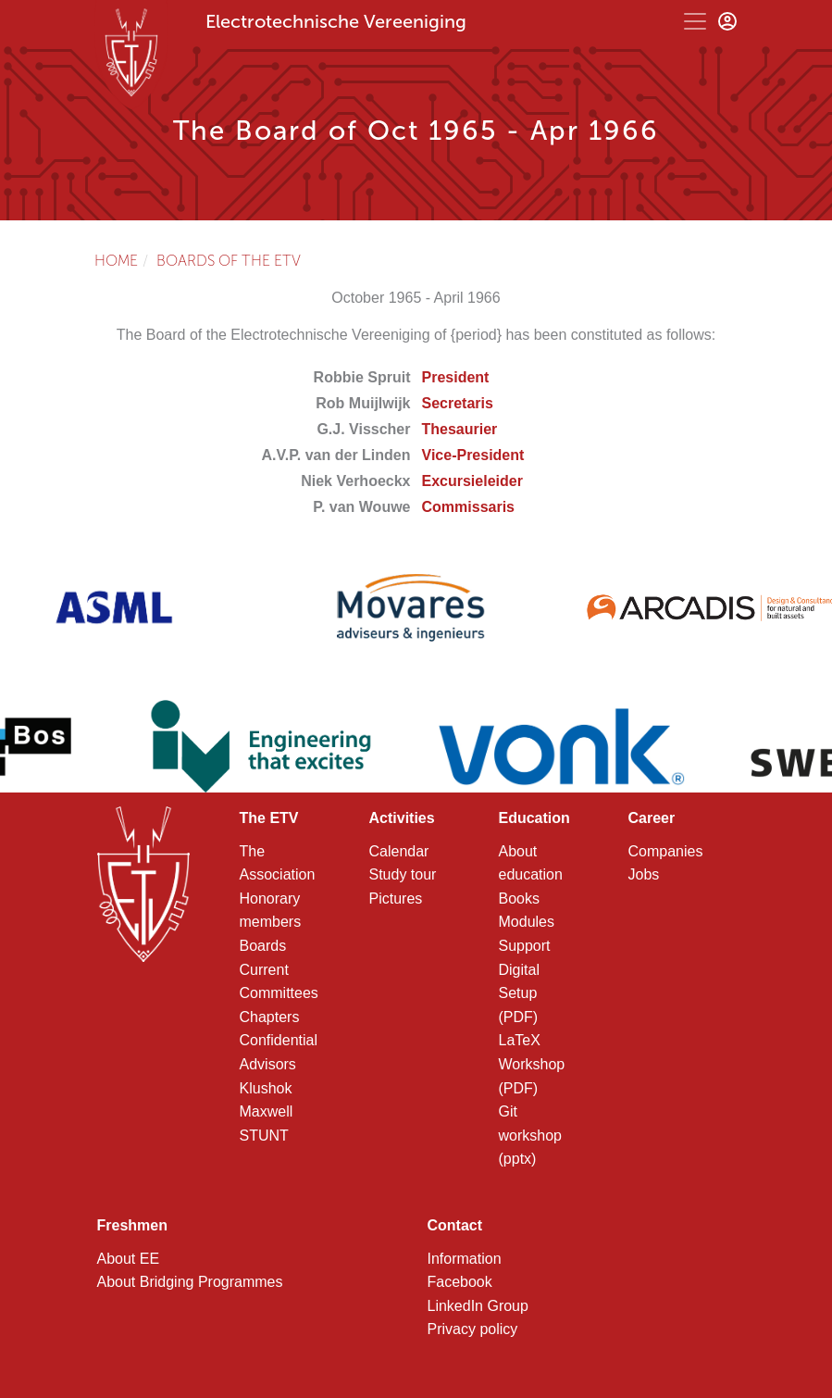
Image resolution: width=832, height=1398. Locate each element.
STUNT (264, 1135)
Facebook (460, 1282)
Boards (263, 946)
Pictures (396, 898)
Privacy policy (473, 1329)
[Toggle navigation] (695, 21)
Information (465, 1259)
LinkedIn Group (478, 1306)
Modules (526, 922)
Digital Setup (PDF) (519, 993)
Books (519, 898)
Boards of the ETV (228, 260)
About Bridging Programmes (190, 1282)
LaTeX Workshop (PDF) (532, 1063)
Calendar (399, 851)
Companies (665, 851)
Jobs (644, 874)
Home (116, 260)
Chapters (270, 1017)
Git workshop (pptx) (530, 1135)
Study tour (403, 874)
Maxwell (266, 1111)
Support (525, 946)
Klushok (266, 1088)
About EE (128, 1259)
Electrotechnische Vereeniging (335, 21)
